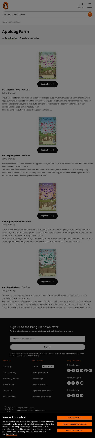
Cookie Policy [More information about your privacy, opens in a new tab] (11, 434)
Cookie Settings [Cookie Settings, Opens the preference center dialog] (75, 418)
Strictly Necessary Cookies (75, 424)
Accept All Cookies (74, 430)
